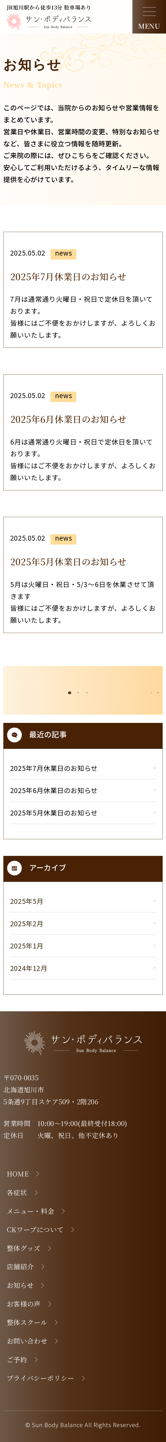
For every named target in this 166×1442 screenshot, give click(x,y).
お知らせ (26, 1285)
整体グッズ (29, 1248)
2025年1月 (82, 945)
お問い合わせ (33, 1341)
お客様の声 (29, 1304)
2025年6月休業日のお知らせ (82, 790)
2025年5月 (82, 901)
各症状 (22, 1192)
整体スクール (32, 1322)
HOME (23, 1173)
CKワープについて (41, 1229)
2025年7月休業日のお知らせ (82, 768)
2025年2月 (82, 923)
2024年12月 (82, 968)
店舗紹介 (26, 1266)
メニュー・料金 (36, 1211)
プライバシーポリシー (46, 1378)
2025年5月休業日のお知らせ (82, 812)
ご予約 (22, 1359)
